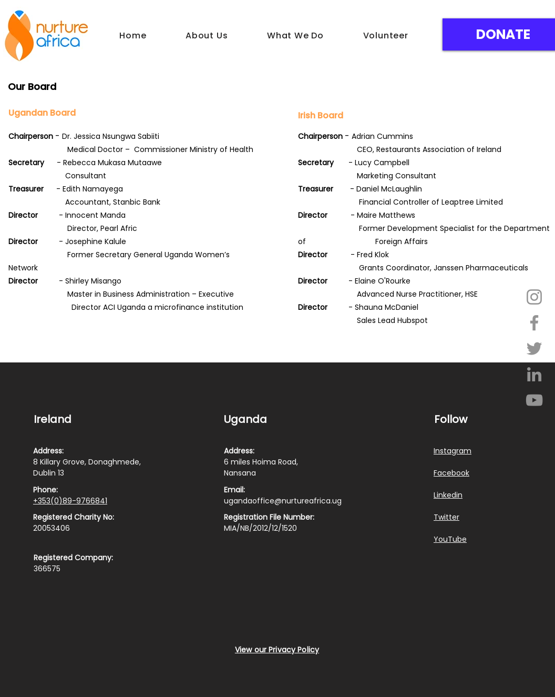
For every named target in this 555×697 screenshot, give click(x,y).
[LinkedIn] (534, 374)
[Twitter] (534, 348)
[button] (207, 35)
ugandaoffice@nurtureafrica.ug (283, 501)
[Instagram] (534, 297)
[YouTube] (534, 400)
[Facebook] (534, 322)
